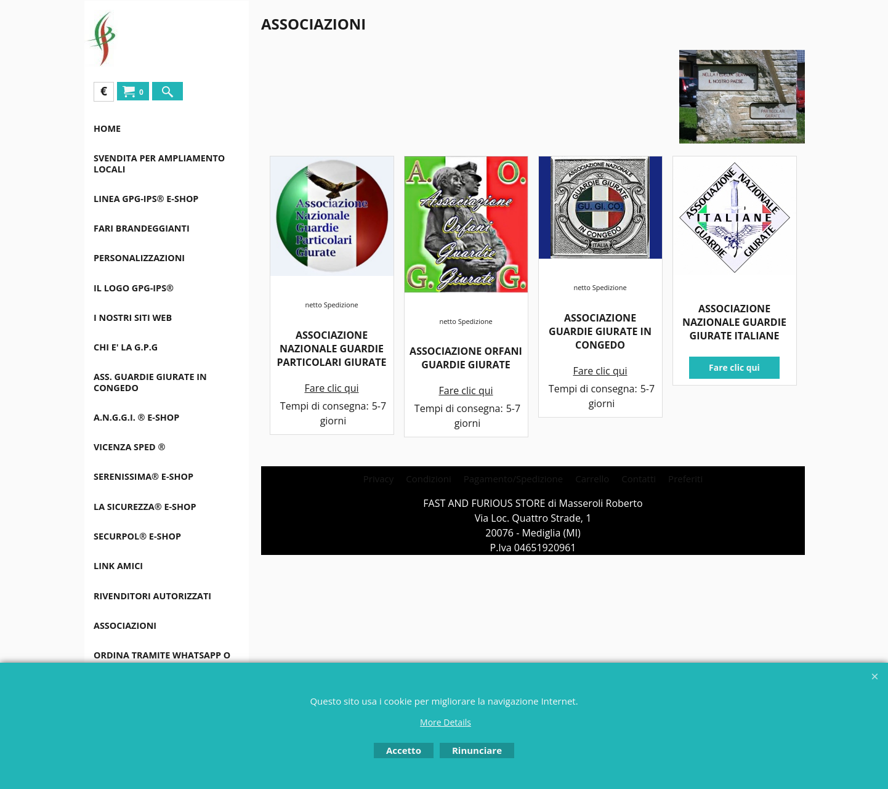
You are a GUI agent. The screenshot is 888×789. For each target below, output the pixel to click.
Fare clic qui (331, 388)
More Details (445, 722)
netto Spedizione (331, 304)
